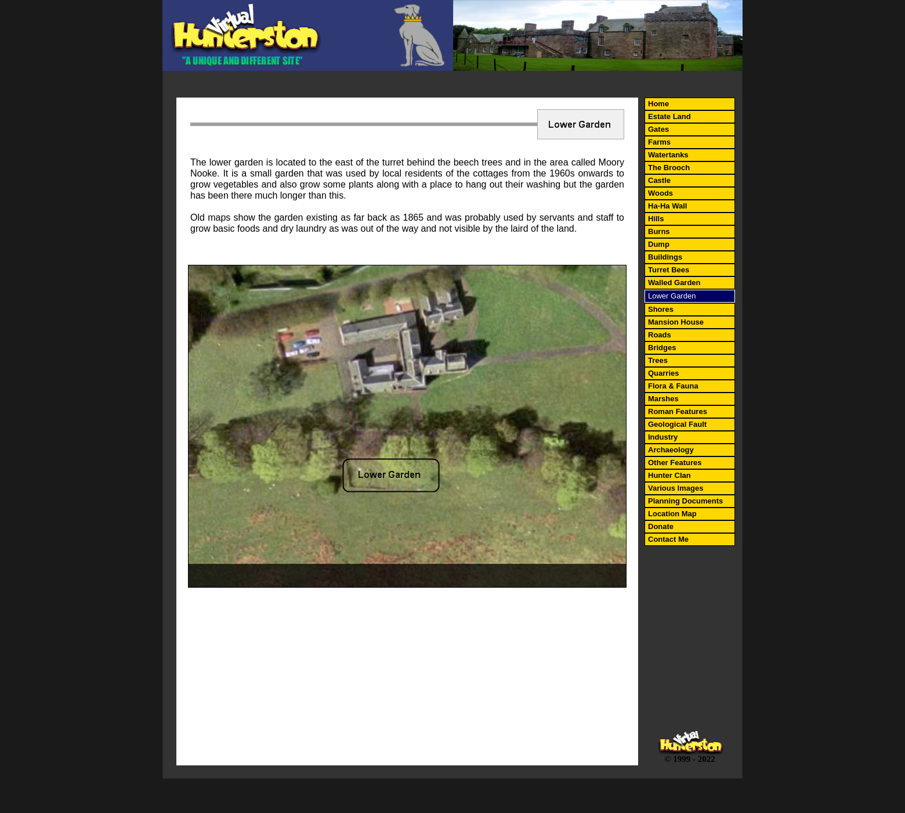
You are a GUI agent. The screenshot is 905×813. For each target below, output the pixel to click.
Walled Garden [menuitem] (674, 282)
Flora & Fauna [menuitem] (673, 386)
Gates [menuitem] (658, 129)
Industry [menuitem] (663, 437)
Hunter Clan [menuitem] (669, 475)
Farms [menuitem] (659, 142)
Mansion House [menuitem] (676, 322)
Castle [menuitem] (659, 180)
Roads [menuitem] (659, 334)
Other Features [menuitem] (674, 462)
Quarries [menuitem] (663, 373)
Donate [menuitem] (661, 526)
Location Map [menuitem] (672, 513)
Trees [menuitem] (658, 360)
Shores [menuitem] (661, 309)
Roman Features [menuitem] (677, 411)
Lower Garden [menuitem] (672, 296)
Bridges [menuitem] (662, 347)
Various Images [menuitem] (675, 488)
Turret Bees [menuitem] (668, 269)
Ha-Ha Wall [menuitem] (667, 206)
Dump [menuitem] (658, 244)
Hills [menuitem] (656, 218)
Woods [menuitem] (660, 193)
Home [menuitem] (658, 103)
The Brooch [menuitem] (669, 167)
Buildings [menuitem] (665, 257)
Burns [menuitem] (659, 231)
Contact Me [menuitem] (668, 539)
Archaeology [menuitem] (671, 449)
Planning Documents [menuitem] (685, 501)
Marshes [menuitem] (663, 398)
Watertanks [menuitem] (668, 154)
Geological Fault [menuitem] (677, 424)
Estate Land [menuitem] (669, 116)
